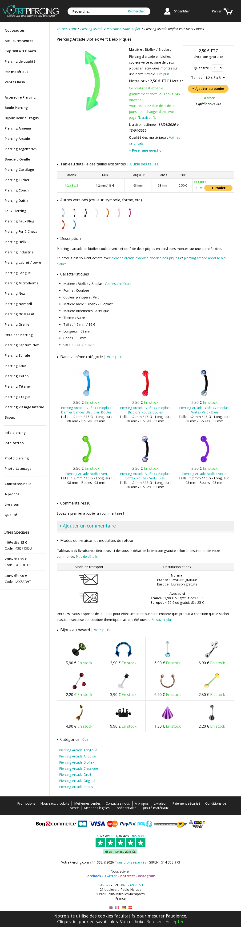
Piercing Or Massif (20, 314)
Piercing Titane (17, 386)
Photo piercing (17, 458)
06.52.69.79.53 (132, 885)
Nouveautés (14, 30)
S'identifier (182, 11)
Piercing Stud (15, 365)
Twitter (110, 876)
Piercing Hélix (16, 242)
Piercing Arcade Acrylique (78, 750)
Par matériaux (16, 71)
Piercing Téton (17, 376)
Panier (216, 11)
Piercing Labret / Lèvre (23, 262)
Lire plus (163, 74)
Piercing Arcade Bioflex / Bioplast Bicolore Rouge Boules (145, 409)
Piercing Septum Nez (22, 345)
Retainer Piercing (19, 335)
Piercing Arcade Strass (76, 786)
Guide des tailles (144, 164)
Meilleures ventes (19, 40)
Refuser (154, 921)
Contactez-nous (18, 484)
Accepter (175, 921)
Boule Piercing (16, 107)
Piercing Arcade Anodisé (77, 756)
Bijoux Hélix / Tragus (22, 118)
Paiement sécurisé (186, 803)
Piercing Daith (16, 200)
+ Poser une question (146, 150)
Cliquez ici (67, 921)
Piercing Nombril (18, 304)
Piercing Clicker (17, 180)
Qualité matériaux (155, 808)
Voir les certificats (118, 283)
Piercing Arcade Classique (78, 768)
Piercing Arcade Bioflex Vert (86, 473)
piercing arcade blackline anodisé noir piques (145, 258)
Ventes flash (15, 82)
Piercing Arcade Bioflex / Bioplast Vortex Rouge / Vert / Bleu (145, 475)
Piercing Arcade (17, 138)
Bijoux (10, 417)
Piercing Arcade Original (77, 780)
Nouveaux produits (54, 803)
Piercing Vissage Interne (24, 407)
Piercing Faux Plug (19, 221)
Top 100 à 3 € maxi (20, 51)
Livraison (12, 504)
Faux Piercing (15, 211)
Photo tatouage (18, 468)
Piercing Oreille (17, 324)
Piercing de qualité (20, 61)
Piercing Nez (15, 293)
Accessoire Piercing (20, 97)
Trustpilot (137, 835)
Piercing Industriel (19, 252)
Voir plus (115, 356)
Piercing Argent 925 (20, 149)
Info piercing (15, 432)
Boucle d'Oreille (17, 159)
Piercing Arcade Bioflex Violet (204, 473)
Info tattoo (14, 443)
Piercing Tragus (17, 396)
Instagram (146, 876)
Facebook (93, 876)
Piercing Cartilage (19, 169)
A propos (12, 494)
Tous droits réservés (130, 862)
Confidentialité (126, 808)
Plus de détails (87, 556)
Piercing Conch (17, 190)
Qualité (11, 514)
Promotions (26, 803)
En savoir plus (162, 619)
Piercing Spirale (17, 355)
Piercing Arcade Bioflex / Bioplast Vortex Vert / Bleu (204, 409)
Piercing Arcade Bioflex (76, 762)
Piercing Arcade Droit (75, 774)
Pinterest (127, 876)
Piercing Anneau (18, 128)
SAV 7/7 (104, 885)
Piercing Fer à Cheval (21, 231)
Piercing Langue (18, 273)
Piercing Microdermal (22, 283)
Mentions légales (97, 808)
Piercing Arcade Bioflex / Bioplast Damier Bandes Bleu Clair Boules (86, 409)
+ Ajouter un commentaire (87, 526)
